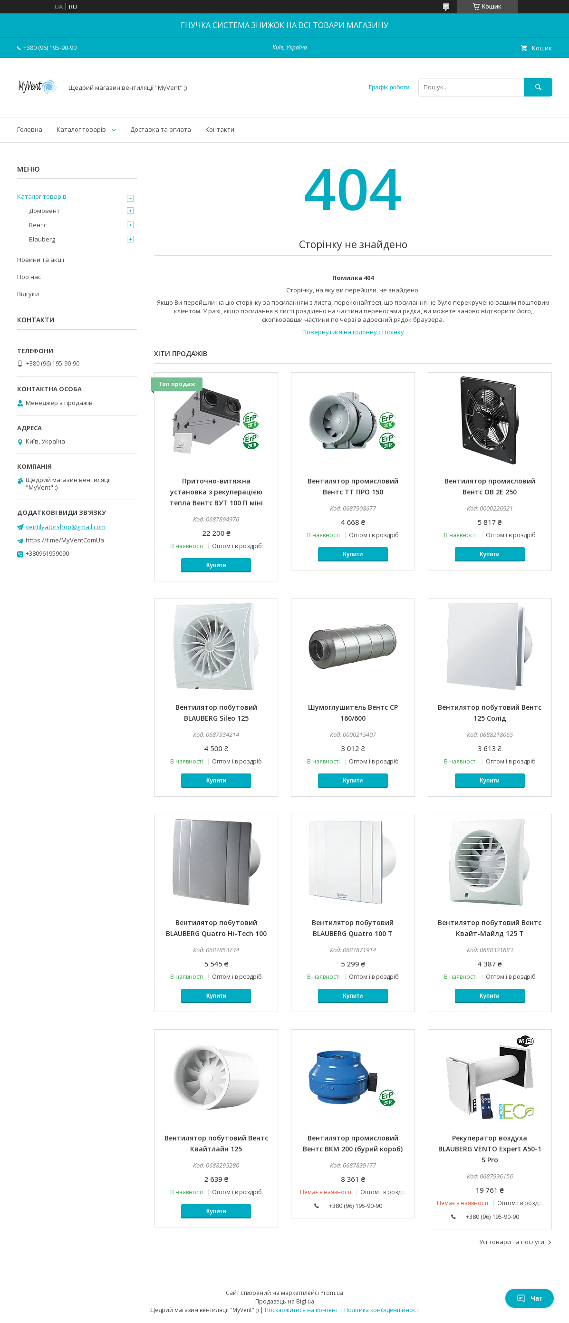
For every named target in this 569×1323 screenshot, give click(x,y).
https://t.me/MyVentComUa (65, 540)
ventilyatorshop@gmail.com (66, 527)
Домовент (44, 210)
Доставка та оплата (160, 129)
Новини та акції (40, 259)
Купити (216, 565)
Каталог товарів (81, 129)
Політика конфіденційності (382, 1310)
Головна (29, 129)
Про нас (29, 276)
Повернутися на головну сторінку (353, 332)
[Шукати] (538, 87)
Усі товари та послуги (511, 1241)
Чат (529, 1298)
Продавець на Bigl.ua (284, 1301)
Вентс (38, 225)
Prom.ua (331, 1293)
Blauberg (42, 239)
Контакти (219, 129)
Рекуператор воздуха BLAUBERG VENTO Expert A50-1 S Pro (489, 1148)
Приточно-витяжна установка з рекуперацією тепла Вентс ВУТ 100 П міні (216, 491)
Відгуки (28, 294)
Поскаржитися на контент (301, 1310)
